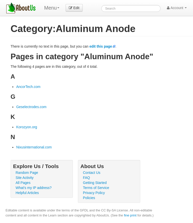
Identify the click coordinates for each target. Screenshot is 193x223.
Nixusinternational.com (34, 147)
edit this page (100, 46)
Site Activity (25, 178)
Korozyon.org (26, 127)
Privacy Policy (94, 193)
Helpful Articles (27, 193)
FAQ (86, 178)
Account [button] (177, 8)
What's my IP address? (34, 188)
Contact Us (91, 173)
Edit (74, 8)
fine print (130, 215)
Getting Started (95, 183)
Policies (89, 198)
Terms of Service (96, 188)
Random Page (27, 173)
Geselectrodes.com (31, 107)
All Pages (23, 183)
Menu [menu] (51, 8)
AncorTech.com (28, 87)
